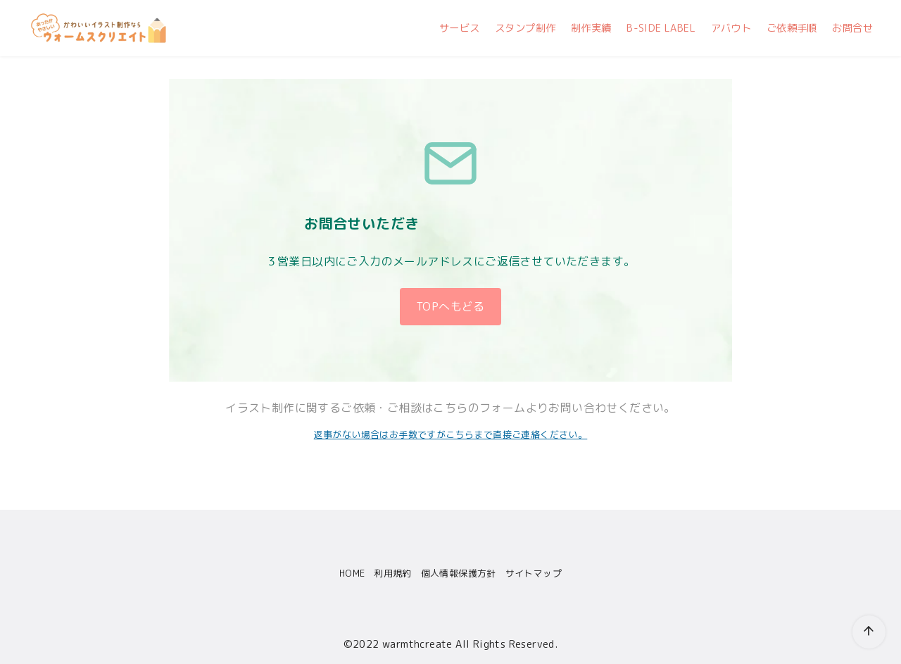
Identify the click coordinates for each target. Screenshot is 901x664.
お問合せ (852, 28)
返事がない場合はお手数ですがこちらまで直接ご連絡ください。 (451, 434)
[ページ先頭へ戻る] (851, 614)
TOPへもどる (450, 306)
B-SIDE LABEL (660, 28)
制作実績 (591, 28)
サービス (459, 28)
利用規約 (393, 573)
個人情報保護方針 (458, 573)
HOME (352, 573)
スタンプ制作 (525, 28)
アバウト (731, 28)
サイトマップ (533, 573)
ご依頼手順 (792, 28)
